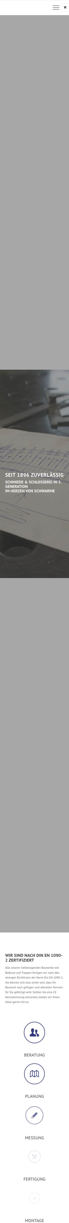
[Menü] (54, 7)
